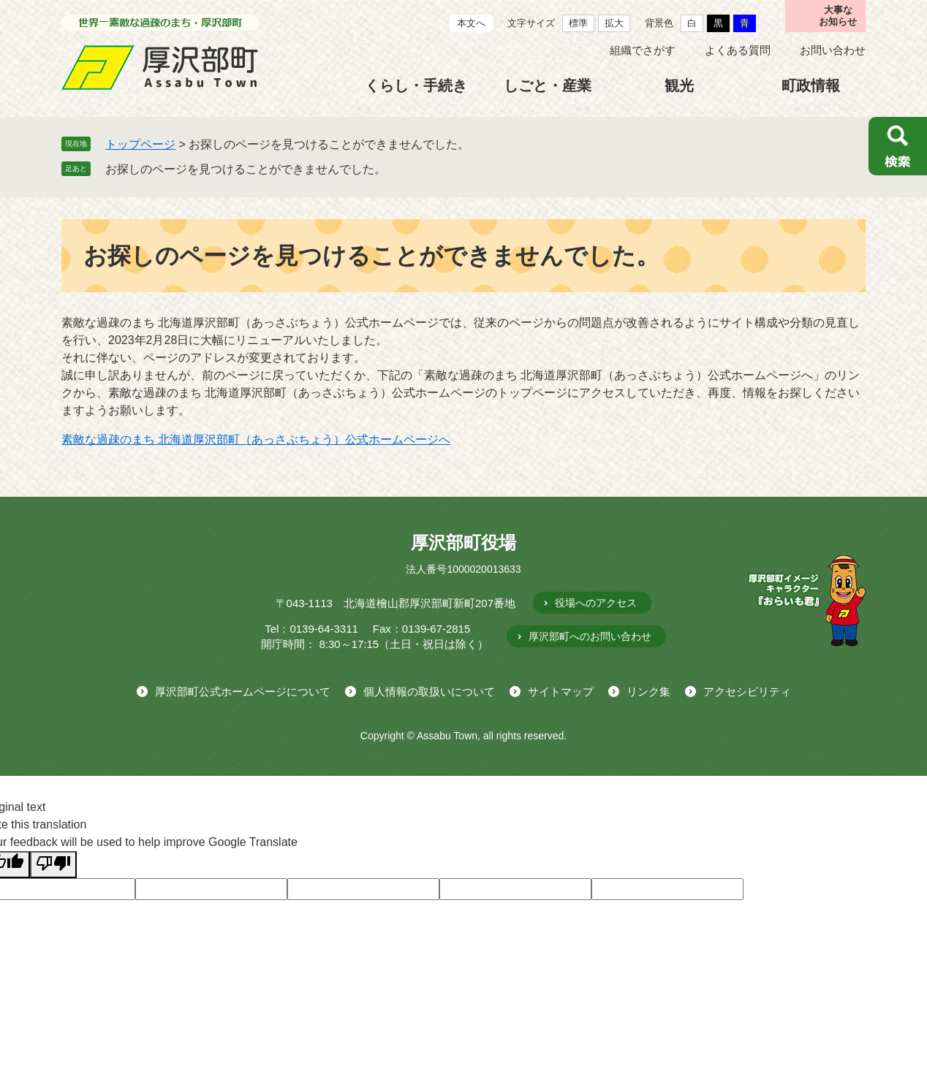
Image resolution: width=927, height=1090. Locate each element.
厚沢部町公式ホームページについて (242, 691)
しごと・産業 (547, 85)
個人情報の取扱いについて (429, 691)
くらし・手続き (416, 85)
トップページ (140, 144)
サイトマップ (561, 691)
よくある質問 (738, 50)
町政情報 (811, 85)
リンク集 (648, 691)
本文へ (471, 23)
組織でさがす (643, 50)
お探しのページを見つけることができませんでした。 (245, 169)
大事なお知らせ (838, 15)
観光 (679, 85)
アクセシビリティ (747, 691)
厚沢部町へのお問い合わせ (590, 636)
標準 (578, 23)
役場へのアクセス (596, 603)
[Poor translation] (53, 864)
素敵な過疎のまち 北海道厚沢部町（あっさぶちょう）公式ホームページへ (255, 439)
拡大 (614, 23)
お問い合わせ (833, 50)
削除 (396, 168)
